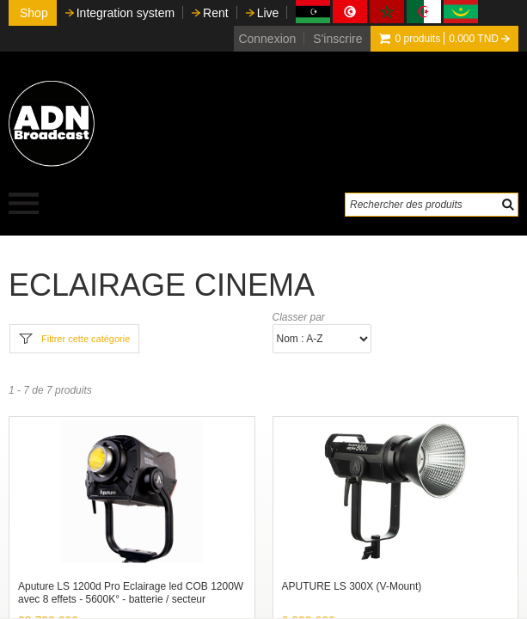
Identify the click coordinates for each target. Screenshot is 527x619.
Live (268, 13)
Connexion (267, 39)
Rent (216, 13)
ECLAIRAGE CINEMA (162, 285)
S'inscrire (337, 39)
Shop (34, 13)
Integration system (126, 13)
